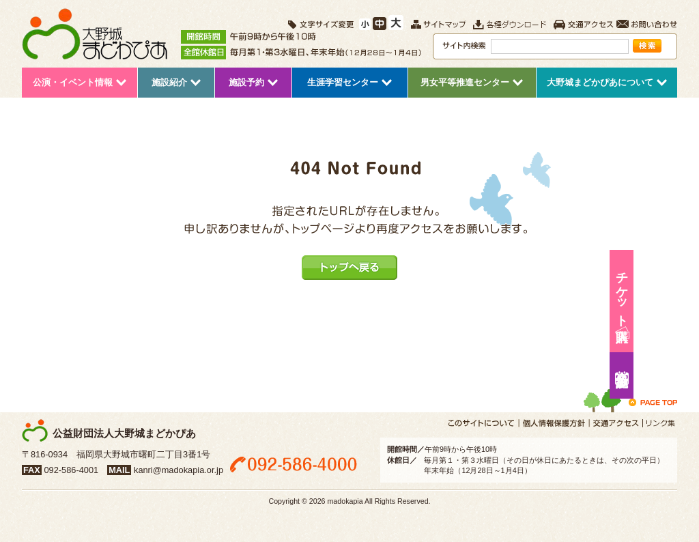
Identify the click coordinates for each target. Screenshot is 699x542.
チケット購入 (682, 292)
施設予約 (682, 375)
